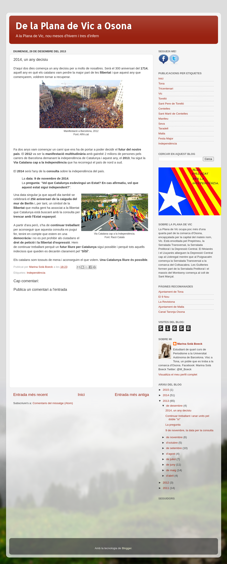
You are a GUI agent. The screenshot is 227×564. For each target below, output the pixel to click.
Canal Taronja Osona (172, 311)
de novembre (175, 437)
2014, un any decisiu (178, 410)
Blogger (127, 548)
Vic (160, 93)
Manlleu (163, 118)
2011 (166, 488)
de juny (171, 464)
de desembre (175, 405)
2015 (166, 389)
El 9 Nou (164, 296)
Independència (36, 272)
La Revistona (167, 301)
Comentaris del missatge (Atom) (53, 403)
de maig (171, 470)
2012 (166, 482)
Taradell (163, 128)
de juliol (171, 459)
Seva (162, 123)
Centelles (164, 108)
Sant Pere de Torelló (171, 103)
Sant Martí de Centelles (173, 113)
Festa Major (166, 138)
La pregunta (172, 424)
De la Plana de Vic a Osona (73, 25)
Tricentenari (166, 88)
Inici (81, 394)
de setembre (174, 448)
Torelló (163, 98)
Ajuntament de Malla (171, 306)
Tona (162, 83)
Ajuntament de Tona (171, 291)
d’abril (170, 475)
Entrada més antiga (132, 394)
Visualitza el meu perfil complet (178, 374)
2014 (166, 395)
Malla (162, 133)
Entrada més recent (30, 394)
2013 (166, 400)
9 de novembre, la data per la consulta (189, 430)
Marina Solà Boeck (189, 343)
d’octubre (172, 442)
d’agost (171, 453)
